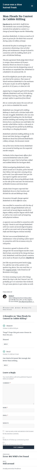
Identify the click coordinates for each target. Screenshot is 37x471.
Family (25, 308)
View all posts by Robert (25, 301)
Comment (7, 383)
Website (6, 423)
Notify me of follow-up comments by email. (16, 440)
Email (5, 415)
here (16, 272)
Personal (9, 309)
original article (11, 270)
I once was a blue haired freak (12, 6)
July (29, 263)
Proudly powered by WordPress (12, 468)
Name (5, 407)
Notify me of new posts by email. (13, 444)
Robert (19, 308)
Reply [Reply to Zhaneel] (6, 344)
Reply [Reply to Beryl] (6, 365)
